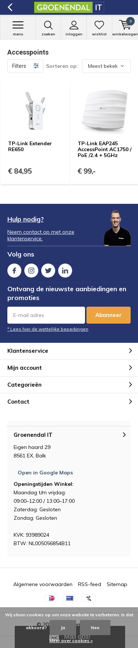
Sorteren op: (62, 66)
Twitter (48, 269)
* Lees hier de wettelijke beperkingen (47, 329)
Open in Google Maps (45, 472)
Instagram (31, 269)
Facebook (14, 269)
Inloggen (73, 28)
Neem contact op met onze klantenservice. (40, 235)
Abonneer (108, 314)
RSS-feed (89, 584)
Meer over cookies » (71, 640)
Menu (17, 28)
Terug (10, 7)
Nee (95, 627)
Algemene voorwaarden (42, 584)
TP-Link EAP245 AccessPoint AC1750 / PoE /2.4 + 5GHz (104, 149)
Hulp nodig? (25, 219)
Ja (63, 627)
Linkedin (65, 269)
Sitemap (117, 584)
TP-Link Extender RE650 (30, 146)
